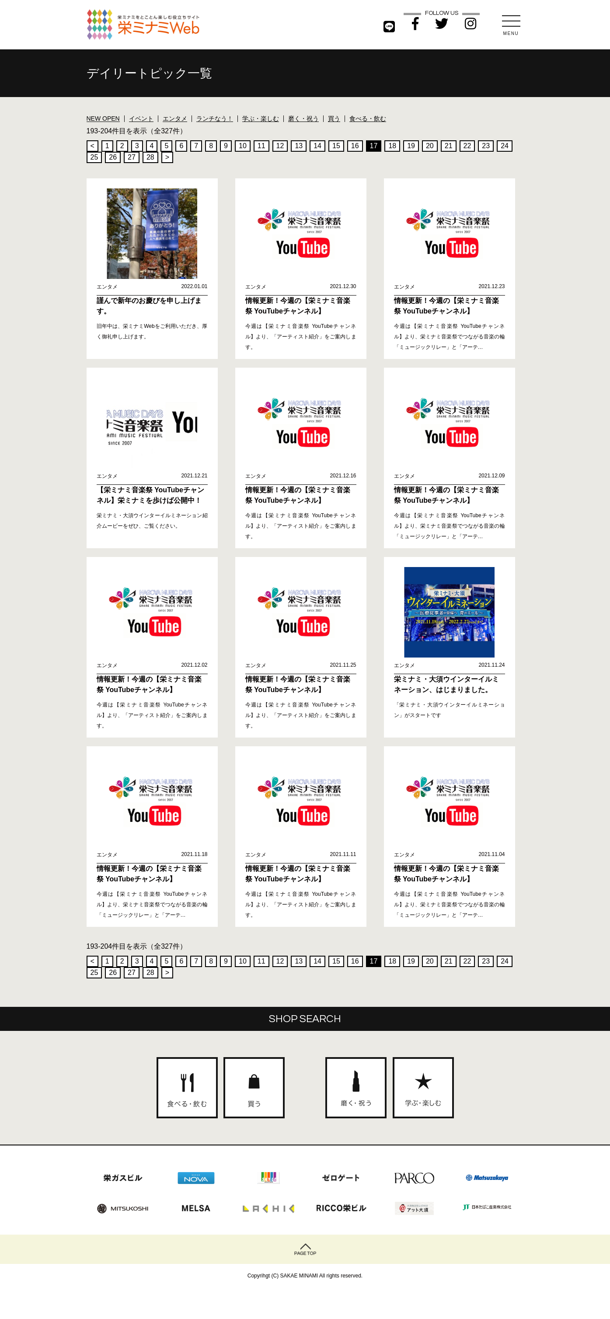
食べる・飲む (367, 118)
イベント (141, 118)
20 (430, 146)
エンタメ (175, 118)
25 (94, 157)
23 (486, 146)
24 (505, 146)
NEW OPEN (103, 118)
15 (336, 146)
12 (280, 146)
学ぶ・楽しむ (260, 118)
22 (467, 146)
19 (411, 146)
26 (113, 157)
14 (317, 146)
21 (449, 146)
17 (374, 146)
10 (243, 146)
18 (392, 146)
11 (261, 146)
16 (355, 146)
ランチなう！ (214, 118)
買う (334, 118)
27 (132, 157)
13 (299, 146)
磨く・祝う (303, 118)
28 (150, 157)
